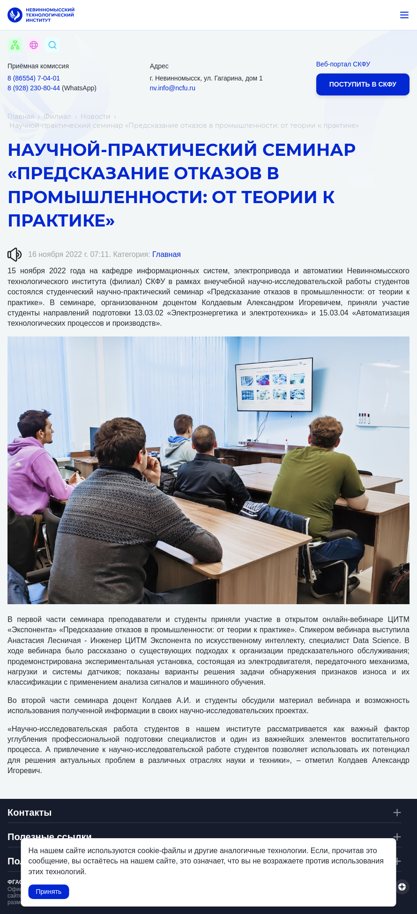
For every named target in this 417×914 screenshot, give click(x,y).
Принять (49, 891)
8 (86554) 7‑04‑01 (33, 78)
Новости (96, 116)
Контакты (29, 812)
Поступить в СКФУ (362, 84)
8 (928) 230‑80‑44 (33, 88)
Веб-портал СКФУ (343, 64)
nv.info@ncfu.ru (172, 88)
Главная (20, 116)
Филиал (57, 116)
